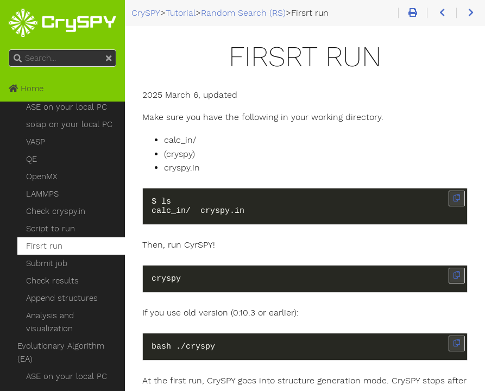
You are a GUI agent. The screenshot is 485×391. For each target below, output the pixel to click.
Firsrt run (44, 246)
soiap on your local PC (69, 124)
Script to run (50, 229)
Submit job (46, 263)
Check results (52, 281)
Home (26, 88)
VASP (35, 142)
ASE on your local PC (66, 107)
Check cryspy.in (55, 211)
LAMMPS (42, 194)
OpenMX (41, 176)
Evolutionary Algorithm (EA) (60, 352)
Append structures (62, 298)
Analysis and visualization (50, 322)
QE (31, 159)
